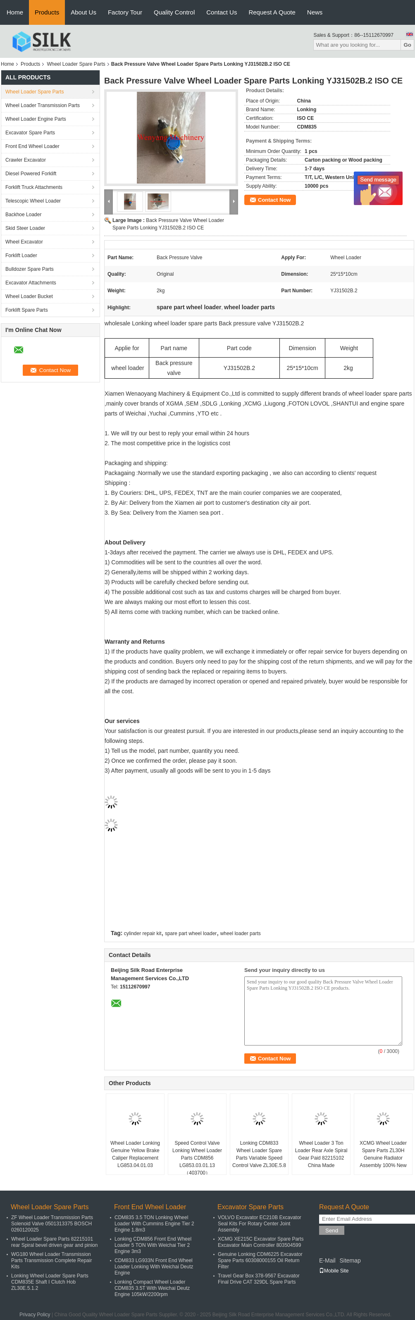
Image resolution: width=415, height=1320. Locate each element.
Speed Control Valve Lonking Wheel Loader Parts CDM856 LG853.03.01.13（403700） (197, 1158)
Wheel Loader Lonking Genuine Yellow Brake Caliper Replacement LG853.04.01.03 (135, 1154)
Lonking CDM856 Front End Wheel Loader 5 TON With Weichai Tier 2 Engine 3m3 (152, 1245)
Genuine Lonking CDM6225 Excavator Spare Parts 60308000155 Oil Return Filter (260, 1260)
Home (15, 12)
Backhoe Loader (23, 214)
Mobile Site (333, 1271)
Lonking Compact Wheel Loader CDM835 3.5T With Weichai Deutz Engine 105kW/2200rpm (152, 1288)
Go (407, 45)
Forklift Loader (21, 255)
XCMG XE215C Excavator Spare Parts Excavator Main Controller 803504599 (260, 1242)
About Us (83, 12)
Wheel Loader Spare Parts (76, 64)
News (315, 12)
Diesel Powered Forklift (30, 174)
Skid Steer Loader (25, 228)
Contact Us (221, 12)
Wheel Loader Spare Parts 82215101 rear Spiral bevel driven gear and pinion (54, 1242)
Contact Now (274, 200)
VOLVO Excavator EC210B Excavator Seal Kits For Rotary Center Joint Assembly (259, 1224)
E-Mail (327, 1260)
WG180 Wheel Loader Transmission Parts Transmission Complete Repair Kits (51, 1260)
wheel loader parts (240, 933)
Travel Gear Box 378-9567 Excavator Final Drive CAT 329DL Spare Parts (259, 1279)
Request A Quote (271, 12)
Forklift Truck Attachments (33, 187)
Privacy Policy (34, 1315)
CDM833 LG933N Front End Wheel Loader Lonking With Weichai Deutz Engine (153, 1267)
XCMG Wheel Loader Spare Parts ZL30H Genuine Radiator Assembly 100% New (383, 1154)
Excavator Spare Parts (30, 133)
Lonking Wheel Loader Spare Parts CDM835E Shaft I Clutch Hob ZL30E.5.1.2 (49, 1282)
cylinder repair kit (143, 933)
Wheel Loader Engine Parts (35, 119)
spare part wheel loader (191, 933)
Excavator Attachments (30, 283)
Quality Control (174, 12)
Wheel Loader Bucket (29, 296)
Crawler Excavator (25, 160)
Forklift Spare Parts (26, 310)
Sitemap (349, 1260)
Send (331, 1230)
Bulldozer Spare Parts (29, 269)
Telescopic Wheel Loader (33, 201)
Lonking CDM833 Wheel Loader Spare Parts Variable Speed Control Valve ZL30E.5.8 (259, 1154)
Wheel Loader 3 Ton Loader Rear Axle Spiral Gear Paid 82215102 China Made (321, 1154)
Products (47, 12)
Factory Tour (125, 12)
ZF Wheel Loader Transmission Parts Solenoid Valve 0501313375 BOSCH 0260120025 (52, 1224)
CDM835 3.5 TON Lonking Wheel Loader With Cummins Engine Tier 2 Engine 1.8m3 (154, 1224)
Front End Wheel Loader (32, 146)
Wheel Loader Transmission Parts (42, 105)
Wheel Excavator (24, 242)
